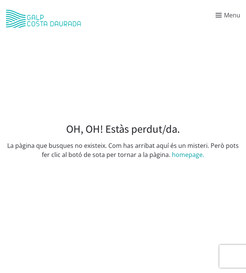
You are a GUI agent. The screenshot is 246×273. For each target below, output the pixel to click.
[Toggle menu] (228, 15)
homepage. (188, 155)
